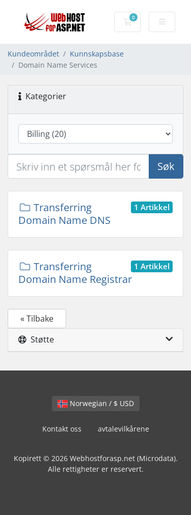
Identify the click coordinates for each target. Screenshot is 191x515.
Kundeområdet (33, 54)
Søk (166, 166)
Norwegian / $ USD (96, 403)
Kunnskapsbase (97, 54)
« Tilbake (36, 318)
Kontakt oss (61, 429)
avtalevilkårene (123, 429)
